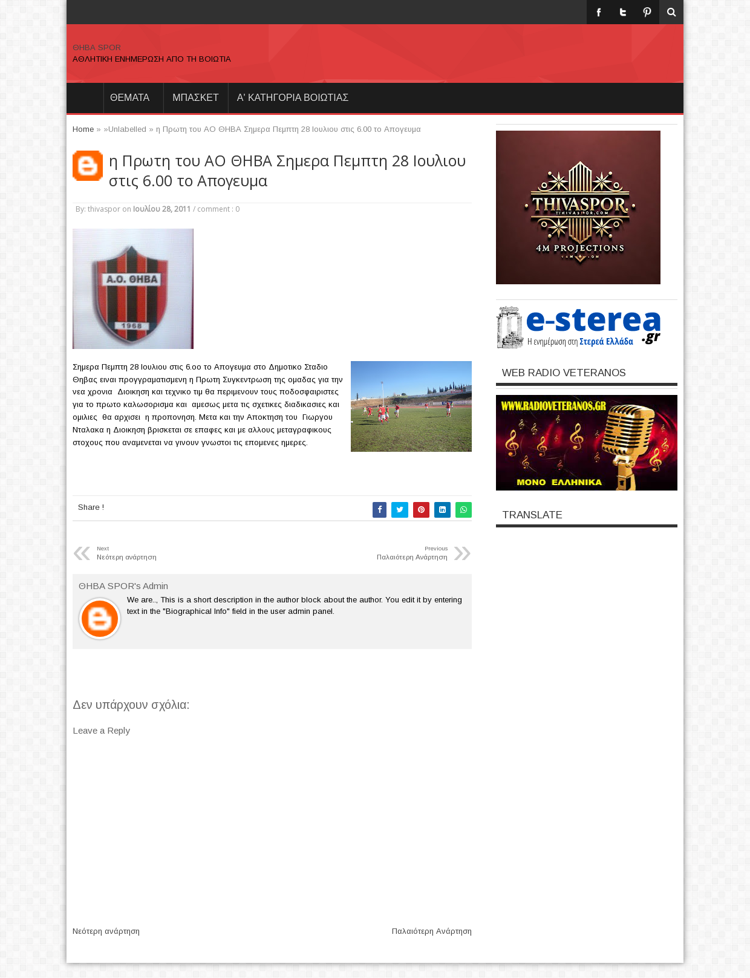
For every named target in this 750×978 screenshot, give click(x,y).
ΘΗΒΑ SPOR (97, 47)
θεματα (129, 98)
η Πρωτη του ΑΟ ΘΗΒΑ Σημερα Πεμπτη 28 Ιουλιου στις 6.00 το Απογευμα (287, 171)
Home (85, 98)
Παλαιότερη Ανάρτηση (432, 931)
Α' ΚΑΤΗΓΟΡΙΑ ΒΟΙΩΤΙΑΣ (293, 98)
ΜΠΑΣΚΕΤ (195, 98)
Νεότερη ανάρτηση (106, 931)
